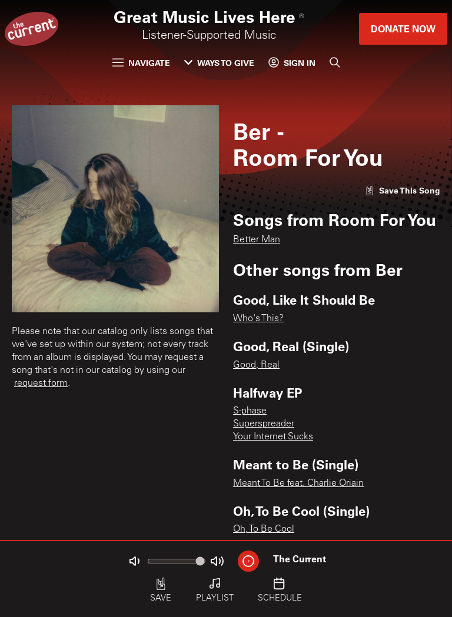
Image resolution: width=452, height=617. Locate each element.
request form (41, 383)
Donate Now (403, 28)
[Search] (335, 62)
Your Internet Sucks (273, 437)
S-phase (250, 411)
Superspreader (263, 424)
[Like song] (402, 190)
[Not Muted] (134, 561)
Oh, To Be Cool (263, 529)
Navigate (141, 62)
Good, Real (256, 365)
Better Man (256, 240)
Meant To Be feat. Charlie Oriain (298, 483)
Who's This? (258, 318)
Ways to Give (219, 62)
